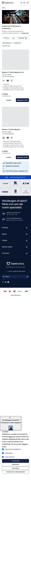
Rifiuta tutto (15, 464)
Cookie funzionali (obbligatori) (11, 449)
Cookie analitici (7, 453)
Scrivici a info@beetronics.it (14, 218)
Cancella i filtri (6, 45)
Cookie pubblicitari (8, 457)
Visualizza (8, 100)
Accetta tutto (15, 460)
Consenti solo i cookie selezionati (15, 471)
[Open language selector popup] (15, 276)
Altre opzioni (15, 468)
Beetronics (10, 262)
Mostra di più (25, 33)
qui (17, 444)
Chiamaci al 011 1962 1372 (13, 212)
